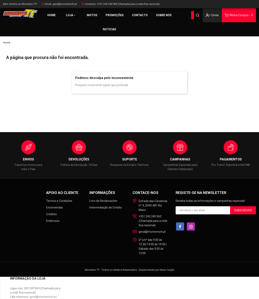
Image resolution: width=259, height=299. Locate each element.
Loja (69, 15)
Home (51, 15)
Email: (48, 3)
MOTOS (92, 15)
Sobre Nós (164, 15)
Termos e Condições (59, 200)
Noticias (109, 29)
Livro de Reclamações (103, 200)
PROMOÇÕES (115, 15)
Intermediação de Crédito (105, 207)
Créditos (51, 214)
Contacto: (90, 3)
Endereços (53, 220)
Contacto (140, 15)
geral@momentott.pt (65, 3)
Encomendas (54, 207)
